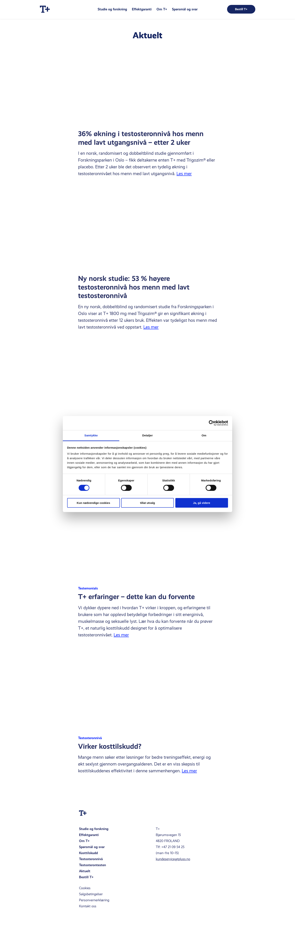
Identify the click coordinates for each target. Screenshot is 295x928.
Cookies (84, 888)
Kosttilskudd (88, 853)
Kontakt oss (87, 906)
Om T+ (162, 9)
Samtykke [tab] (91, 435)
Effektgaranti (142, 9)
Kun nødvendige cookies (93, 502)
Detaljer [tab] (147, 435)
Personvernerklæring (94, 900)
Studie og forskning (112, 9)
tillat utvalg (147, 502)
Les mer (184, 173)
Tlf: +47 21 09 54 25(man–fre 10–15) (170, 850)
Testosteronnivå (91, 859)
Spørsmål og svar (185, 9)
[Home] (45, 9)
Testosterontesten (92, 865)
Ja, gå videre (201, 502)
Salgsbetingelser (91, 894)
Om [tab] (203, 435)
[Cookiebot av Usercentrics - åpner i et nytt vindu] (211, 423)
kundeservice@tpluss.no (173, 859)
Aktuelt (84, 871)
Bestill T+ (86, 877)
